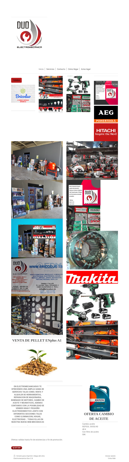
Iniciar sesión (110, 456)
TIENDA (16, 80)
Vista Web (112, 458)
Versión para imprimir (23, 456)
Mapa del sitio (39, 456)
